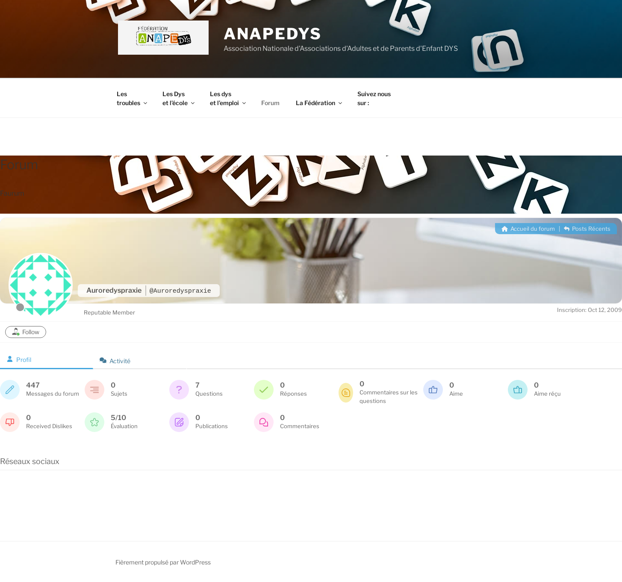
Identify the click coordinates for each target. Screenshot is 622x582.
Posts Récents (587, 228)
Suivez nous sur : (374, 98)
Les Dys (179, 98)
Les (132, 98)
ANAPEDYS (273, 33)
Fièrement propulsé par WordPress (163, 562)
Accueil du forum (528, 228)
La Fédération (319, 102)
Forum (270, 102)
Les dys (228, 98)
